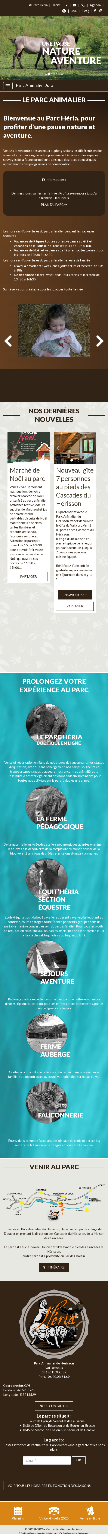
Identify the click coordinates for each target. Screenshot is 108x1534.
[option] (54, 350)
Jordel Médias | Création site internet (63, 1525)
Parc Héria (38, 5)
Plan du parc (54, 204)
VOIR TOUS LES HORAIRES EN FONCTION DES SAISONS (49, 1477)
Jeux (74, 11)
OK (78, 1451)
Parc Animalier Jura (34, 85)
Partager (28, 568)
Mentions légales (64, 1529)
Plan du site (40, 1529)
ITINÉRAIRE (54, 1259)
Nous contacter (54, 1397)
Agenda (95, 5)
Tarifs (56, 5)
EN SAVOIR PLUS (74, 586)
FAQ (85, 11)
